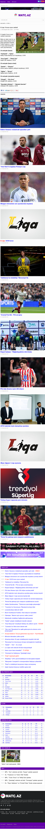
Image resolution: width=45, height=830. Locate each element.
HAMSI (42, 748)
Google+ (42, 1)
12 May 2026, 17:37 (5, 539)
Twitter (38, 1)
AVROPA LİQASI (5, 813)
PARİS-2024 (29, 812)
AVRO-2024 (18, 813)
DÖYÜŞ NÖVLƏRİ (21, 812)
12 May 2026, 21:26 (5, 205)
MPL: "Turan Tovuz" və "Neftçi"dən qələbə (18, 777)
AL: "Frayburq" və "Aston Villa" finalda (16, 775)
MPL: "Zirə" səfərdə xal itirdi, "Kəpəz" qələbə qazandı (21, 772)
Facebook (40, 1)
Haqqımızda (3, 1)
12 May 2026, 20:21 (5, 279)
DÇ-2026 (12, 813)
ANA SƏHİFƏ (2, 23)
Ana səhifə (2, 824)
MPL (7, 812)
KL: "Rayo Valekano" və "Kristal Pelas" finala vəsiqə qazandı (23, 783)
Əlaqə (9, 1)
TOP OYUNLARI (12, 812)
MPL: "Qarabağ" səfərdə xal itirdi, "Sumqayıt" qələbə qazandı (24, 780)
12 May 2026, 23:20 (5, 131)
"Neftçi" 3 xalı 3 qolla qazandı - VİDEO (10, 764)
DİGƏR (23, 813)
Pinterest (44, 1)
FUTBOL (8, 23)
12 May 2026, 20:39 (5, 242)
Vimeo (7, 805)
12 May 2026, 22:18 (5, 168)
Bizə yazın (14, 1)
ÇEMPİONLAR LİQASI (38, 812)
